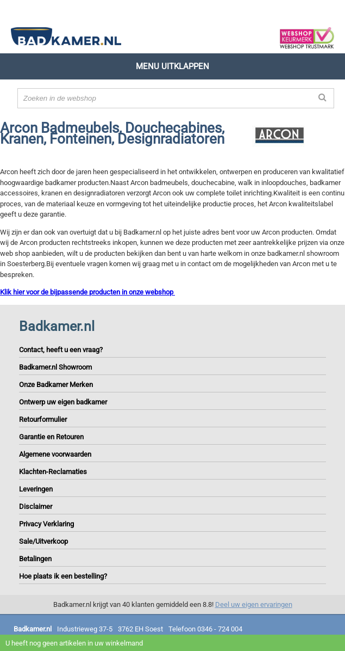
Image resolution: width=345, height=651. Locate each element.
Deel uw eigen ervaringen (253, 604)
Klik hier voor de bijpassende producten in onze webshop (87, 292)
